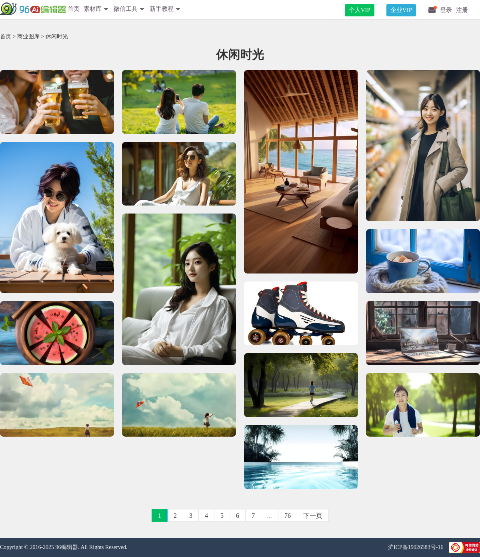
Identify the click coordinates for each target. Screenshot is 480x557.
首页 (74, 9)
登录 (446, 10)
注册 (462, 10)
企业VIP (401, 10)
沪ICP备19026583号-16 (416, 547)
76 (287, 515)
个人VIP (359, 10)
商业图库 (28, 37)
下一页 (312, 515)
